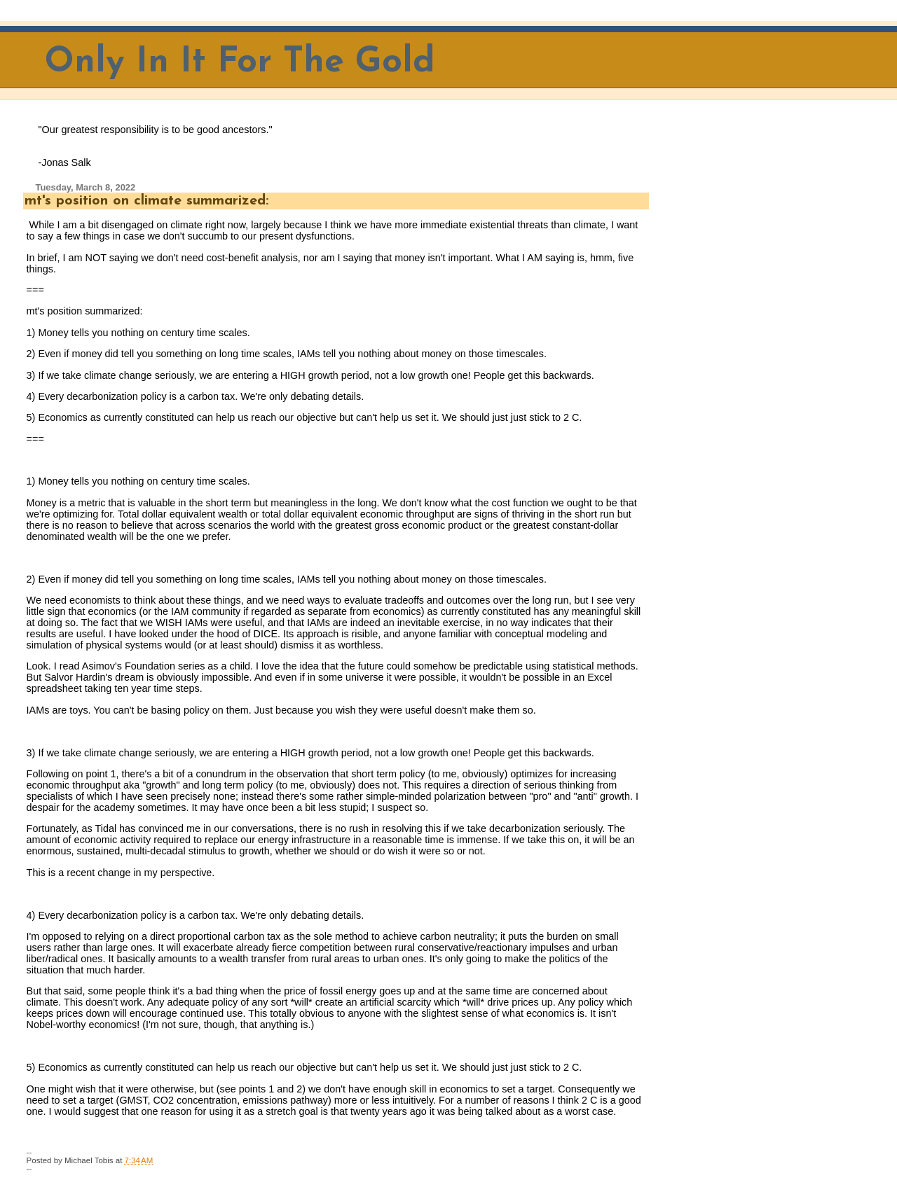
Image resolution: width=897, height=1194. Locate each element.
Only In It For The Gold (240, 63)
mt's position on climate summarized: (146, 201)
